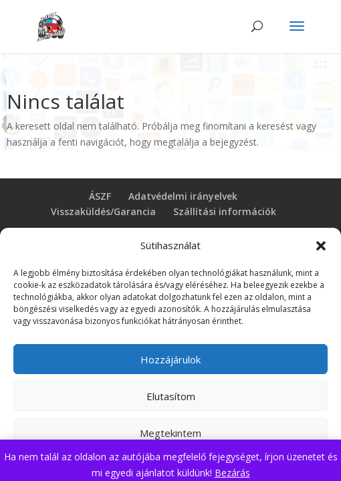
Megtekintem (170, 433)
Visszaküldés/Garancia (103, 211)
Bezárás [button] (232, 472)
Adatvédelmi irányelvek (182, 196)
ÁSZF (100, 196)
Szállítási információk (224, 211)
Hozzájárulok (170, 359)
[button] (321, 246)
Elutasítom (170, 396)
